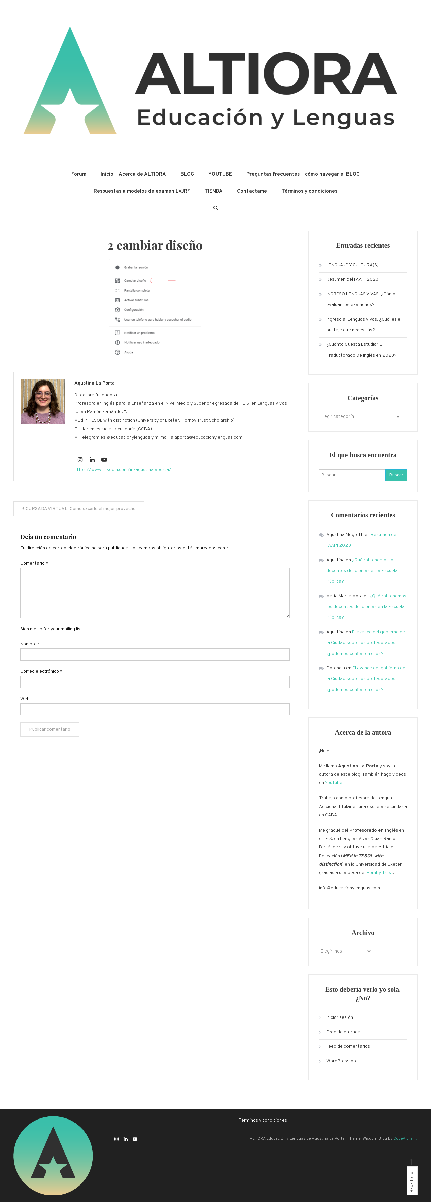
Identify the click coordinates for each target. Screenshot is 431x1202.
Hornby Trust (379, 873)
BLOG (187, 174)
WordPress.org (342, 1061)
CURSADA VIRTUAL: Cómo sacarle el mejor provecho (81, 509)
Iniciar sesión (339, 1018)
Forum (78, 174)
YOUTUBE (220, 174)
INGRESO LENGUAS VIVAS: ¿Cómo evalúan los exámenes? (360, 299)
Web (25, 699)
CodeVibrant (405, 1138)
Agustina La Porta (94, 383)
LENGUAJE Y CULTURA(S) (352, 265)
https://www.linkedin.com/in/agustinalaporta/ (122, 470)
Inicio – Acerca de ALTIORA (133, 174)
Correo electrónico (41, 671)
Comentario (34, 563)
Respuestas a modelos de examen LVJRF (142, 191)
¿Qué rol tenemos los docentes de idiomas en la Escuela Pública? (362, 571)
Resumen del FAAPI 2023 (352, 279)
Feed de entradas (344, 1032)
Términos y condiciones (309, 191)
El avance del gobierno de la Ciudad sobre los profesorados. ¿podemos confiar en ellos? (365, 643)
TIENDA (214, 191)
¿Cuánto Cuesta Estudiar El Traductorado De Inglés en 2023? (361, 350)
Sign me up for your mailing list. (52, 629)
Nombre (30, 644)
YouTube (333, 783)
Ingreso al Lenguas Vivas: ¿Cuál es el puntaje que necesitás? (363, 324)
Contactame (252, 191)
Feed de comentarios (348, 1046)
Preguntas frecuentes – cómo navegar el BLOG (303, 174)
